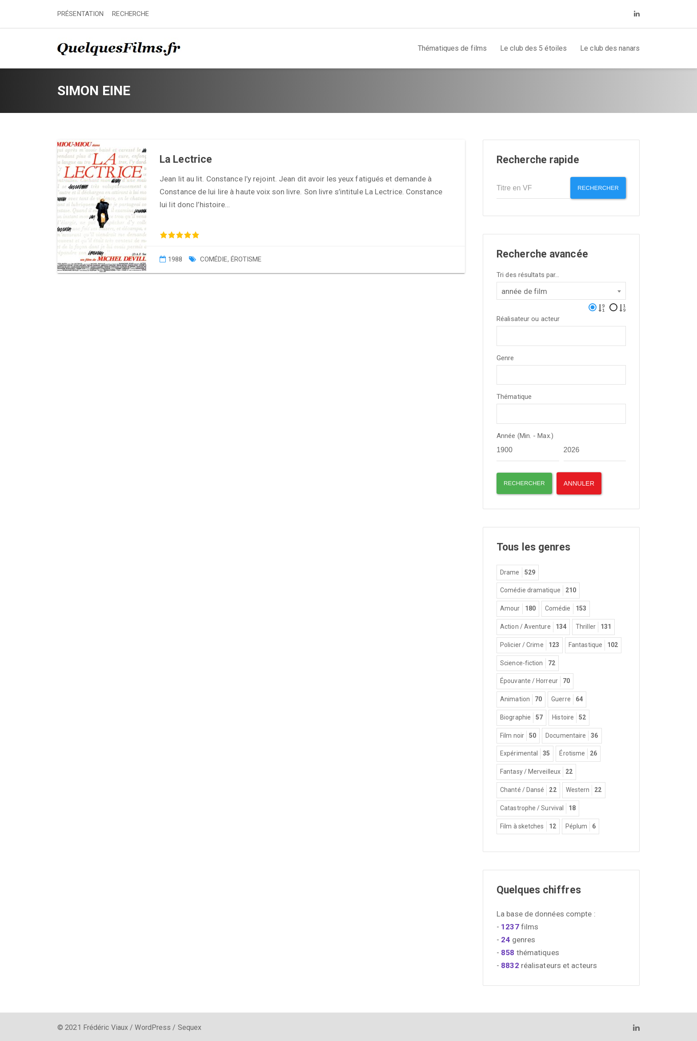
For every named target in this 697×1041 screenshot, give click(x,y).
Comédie (214, 259)
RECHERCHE (130, 14)
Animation (521, 697)
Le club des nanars (610, 48)
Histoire (569, 715)
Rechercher (595, 188)
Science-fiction (527, 661)
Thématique (514, 394)
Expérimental (525, 751)
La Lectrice (186, 159)
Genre (505, 355)
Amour (518, 606)
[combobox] (561, 288)
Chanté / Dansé (528, 788)
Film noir (518, 733)
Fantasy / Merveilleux (536, 769)
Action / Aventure (533, 624)
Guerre (567, 697)
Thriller (593, 624)
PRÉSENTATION (80, 14)
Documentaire (571, 733)
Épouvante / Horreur (535, 679)
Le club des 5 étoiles (533, 48)
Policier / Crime (529, 643)
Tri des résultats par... (528, 272)
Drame (517, 570)
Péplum (580, 824)
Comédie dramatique (538, 588)
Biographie (521, 715)
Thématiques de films (452, 48)
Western (584, 788)
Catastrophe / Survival (538, 806)
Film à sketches (528, 824)
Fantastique (593, 643)
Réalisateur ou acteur (528, 316)
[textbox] (502, 332)
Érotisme (246, 259)
